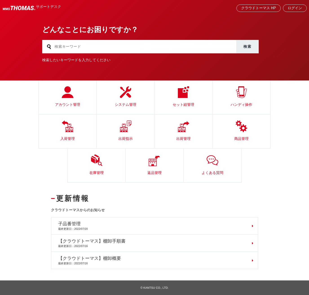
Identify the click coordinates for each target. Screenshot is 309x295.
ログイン (295, 8)
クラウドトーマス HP (258, 8)
